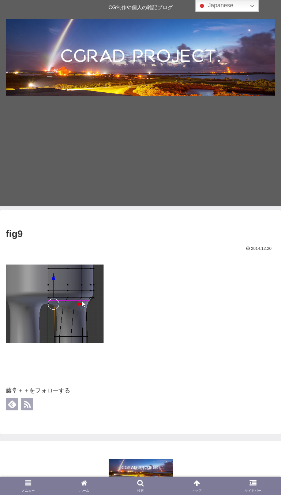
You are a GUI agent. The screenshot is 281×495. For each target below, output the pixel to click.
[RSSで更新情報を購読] (27, 404)
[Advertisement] (140, 154)
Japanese (215, 5)
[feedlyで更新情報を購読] (12, 404)
